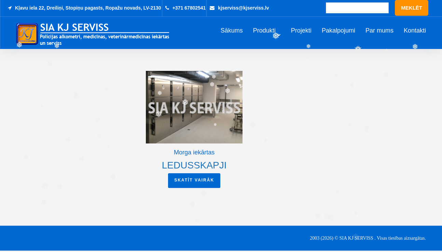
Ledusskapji (194, 166)
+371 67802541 (189, 8)
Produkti (264, 31)
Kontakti (415, 31)
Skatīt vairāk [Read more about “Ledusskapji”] (194, 181)
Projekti (301, 31)
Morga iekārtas (194, 153)
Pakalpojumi (338, 31)
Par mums (379, 31)
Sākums (232, 31)
